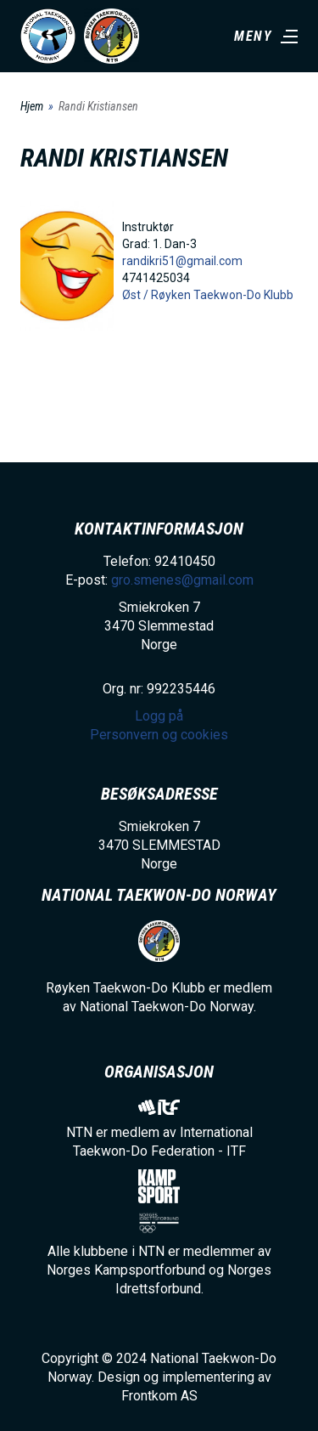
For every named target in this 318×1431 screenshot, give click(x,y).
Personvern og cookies (159, 735)
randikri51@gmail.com (182, 261)
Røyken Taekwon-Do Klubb (222, 295)
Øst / (136, 295)
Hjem (31, 106)
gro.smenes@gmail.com (182, 580)
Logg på (159, 716)
